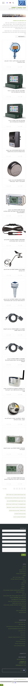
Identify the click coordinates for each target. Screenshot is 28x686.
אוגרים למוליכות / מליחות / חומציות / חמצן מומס (16, 507)
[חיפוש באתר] (13, 3)
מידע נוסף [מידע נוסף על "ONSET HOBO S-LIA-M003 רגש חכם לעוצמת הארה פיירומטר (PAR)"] (20, 335)
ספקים (23, 586)
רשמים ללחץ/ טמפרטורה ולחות (19, 516)
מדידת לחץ (23, 608)
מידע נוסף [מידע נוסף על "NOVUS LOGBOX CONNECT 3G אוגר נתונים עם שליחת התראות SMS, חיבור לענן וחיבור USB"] (20, 394)
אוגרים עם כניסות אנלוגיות (14, 510)
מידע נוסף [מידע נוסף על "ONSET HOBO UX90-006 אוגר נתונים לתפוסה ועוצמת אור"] (20, 454)
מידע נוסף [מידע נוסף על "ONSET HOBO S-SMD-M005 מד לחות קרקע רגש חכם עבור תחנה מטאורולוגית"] (20, 245)
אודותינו (24, 566)
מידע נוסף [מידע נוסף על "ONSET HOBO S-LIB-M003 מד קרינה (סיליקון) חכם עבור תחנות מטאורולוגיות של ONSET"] (20, 364)
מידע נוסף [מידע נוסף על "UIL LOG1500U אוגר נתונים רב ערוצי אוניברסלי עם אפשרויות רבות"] (20, 96)
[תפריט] (3, 3)
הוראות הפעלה (22, 571)
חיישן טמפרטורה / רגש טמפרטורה (18, 599)
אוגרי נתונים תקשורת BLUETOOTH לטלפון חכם (16, 501)
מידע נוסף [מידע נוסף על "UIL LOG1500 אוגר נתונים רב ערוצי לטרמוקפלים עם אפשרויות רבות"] (20, 126)
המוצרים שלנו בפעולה (21, 573)
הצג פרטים (8, 66)
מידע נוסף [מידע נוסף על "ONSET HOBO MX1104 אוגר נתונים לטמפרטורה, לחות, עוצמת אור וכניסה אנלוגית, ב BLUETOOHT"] (20, 215)
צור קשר (24, 593)
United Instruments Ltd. (19, 679)
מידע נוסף (23, 582)
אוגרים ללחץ (8, 504)
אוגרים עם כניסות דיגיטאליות (20, 513)
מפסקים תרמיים (22, 612)
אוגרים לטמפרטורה (22, 504)
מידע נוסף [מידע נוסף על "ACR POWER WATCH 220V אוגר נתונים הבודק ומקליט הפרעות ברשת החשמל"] (20, 156)
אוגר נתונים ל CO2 (10, 494)
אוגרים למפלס (23, 510)
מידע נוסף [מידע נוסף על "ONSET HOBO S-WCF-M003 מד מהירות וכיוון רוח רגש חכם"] (20, 275)
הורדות (23, 584)
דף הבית (24, 568)
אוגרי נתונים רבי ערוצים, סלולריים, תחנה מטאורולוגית (15, 497)
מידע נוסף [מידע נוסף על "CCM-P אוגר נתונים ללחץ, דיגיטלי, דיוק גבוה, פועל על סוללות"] (20, 66)
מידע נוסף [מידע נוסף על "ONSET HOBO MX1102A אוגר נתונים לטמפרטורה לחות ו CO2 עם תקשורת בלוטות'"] (20, 483)
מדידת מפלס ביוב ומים (21, 610)
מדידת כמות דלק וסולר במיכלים (18, 579)
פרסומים (23, 588)
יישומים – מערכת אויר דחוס (19, 577)
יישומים (24, 575)
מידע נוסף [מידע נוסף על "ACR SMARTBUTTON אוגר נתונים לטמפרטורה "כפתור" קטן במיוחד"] (20, 186)
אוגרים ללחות (14, 504)
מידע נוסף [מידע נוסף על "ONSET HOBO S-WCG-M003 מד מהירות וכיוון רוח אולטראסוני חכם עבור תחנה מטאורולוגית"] (20, 305)
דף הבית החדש (22, 569)
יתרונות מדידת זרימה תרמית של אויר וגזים (17, 601)
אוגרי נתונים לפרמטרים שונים (19, 494)
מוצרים (24, 581)
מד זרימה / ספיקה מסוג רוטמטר (19, 603)
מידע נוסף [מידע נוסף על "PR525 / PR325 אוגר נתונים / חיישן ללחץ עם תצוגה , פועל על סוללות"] (20, 424)
